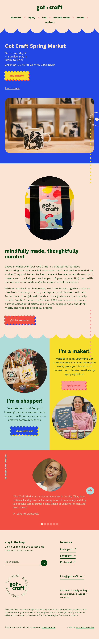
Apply (31, 17)
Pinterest (67, 562)
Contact (49, 22)
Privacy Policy (48, 627)
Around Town (61, 17)
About (80, 17)
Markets (16, 17)
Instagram (68, 549)
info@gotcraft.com (72, 576)
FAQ (44, 17)
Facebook (68, 555)
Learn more (12, 88)
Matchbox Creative (85, 627)
